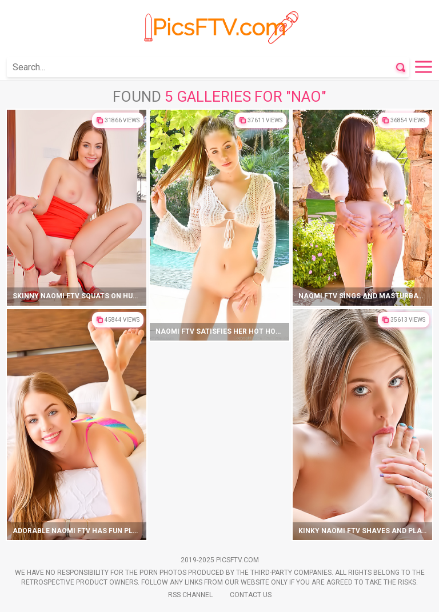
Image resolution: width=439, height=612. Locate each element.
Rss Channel (190, 595)
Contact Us (251, 595)
